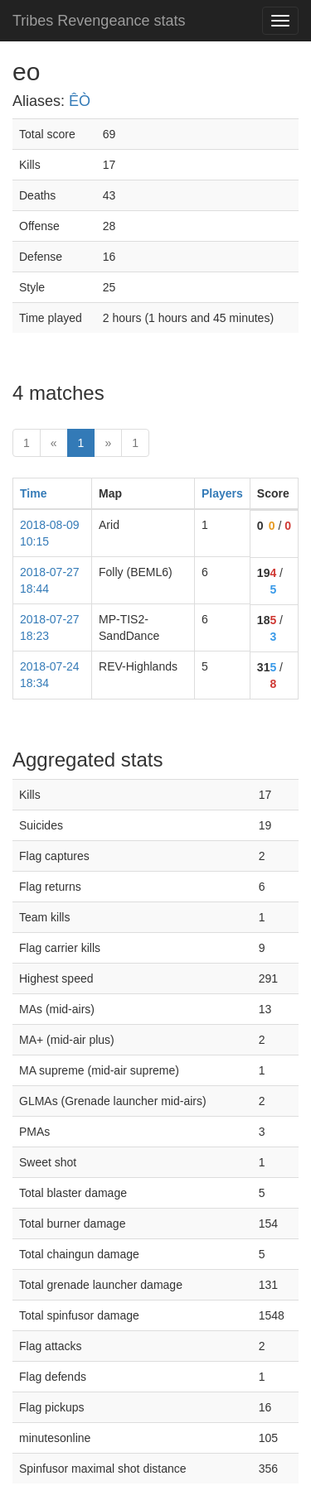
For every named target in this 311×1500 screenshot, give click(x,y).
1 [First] (26, 443)
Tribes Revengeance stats (98, 20)
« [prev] (54, 443)
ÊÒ (79, 101)
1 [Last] (135, 443)
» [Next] (107, 443)
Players (222, 493)
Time (33, 493)
